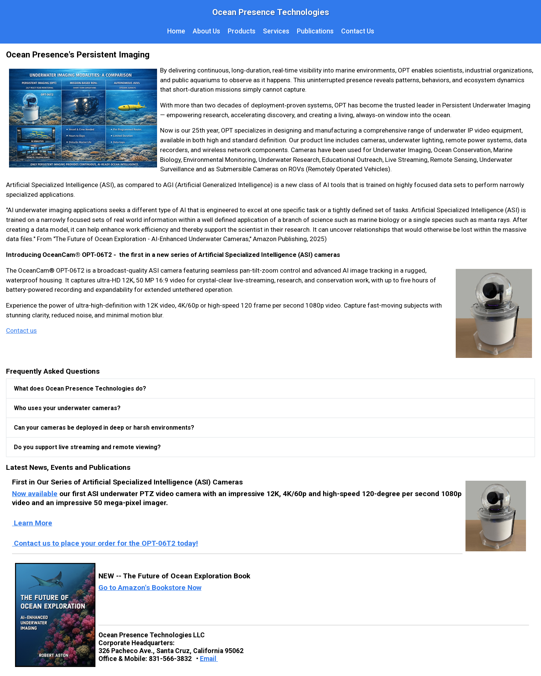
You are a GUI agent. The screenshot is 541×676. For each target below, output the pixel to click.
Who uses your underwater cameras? (67, 408)
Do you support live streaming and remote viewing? (87, 447)
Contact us (21, 330)
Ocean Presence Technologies (270, 12)
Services (276, 31)
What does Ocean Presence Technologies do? (80, 388)
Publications (315, 31)
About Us (206, 31)
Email (209, 658)
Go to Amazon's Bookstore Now (149, 587)
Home (176, 31)
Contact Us (357, 31)
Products (241, 31)
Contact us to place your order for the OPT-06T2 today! (105, 543)
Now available (34, 493)
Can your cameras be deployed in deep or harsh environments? (104, 427)
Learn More (32, 523)
